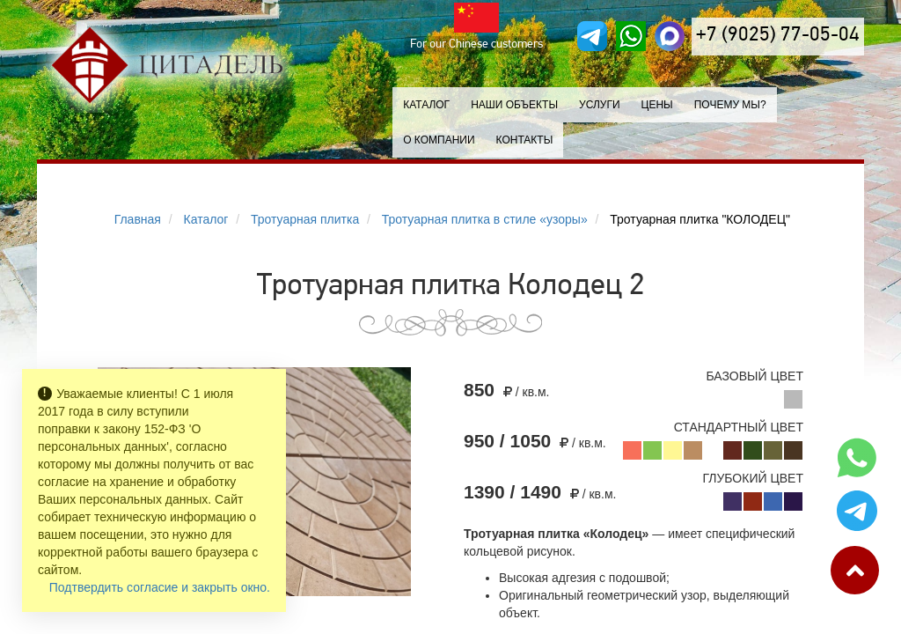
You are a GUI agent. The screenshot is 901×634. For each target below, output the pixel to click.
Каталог (426, 105)
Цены (657, 105)
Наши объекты (514, 105)
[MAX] (670, 36)
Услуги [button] (599, 105)
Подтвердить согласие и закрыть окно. (159, 587)
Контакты (524, 140)
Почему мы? (730, 105)
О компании (438, 140)
